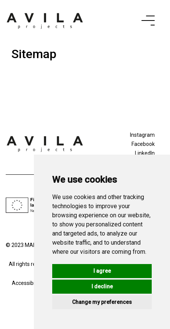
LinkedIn (145, 153)
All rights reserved (30, 264)
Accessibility (27, 283)
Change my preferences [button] (102, 302)
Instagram (142, 135)
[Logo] (45, 143)
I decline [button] (102, 286)
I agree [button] (102, 271)
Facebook (143, 144)
